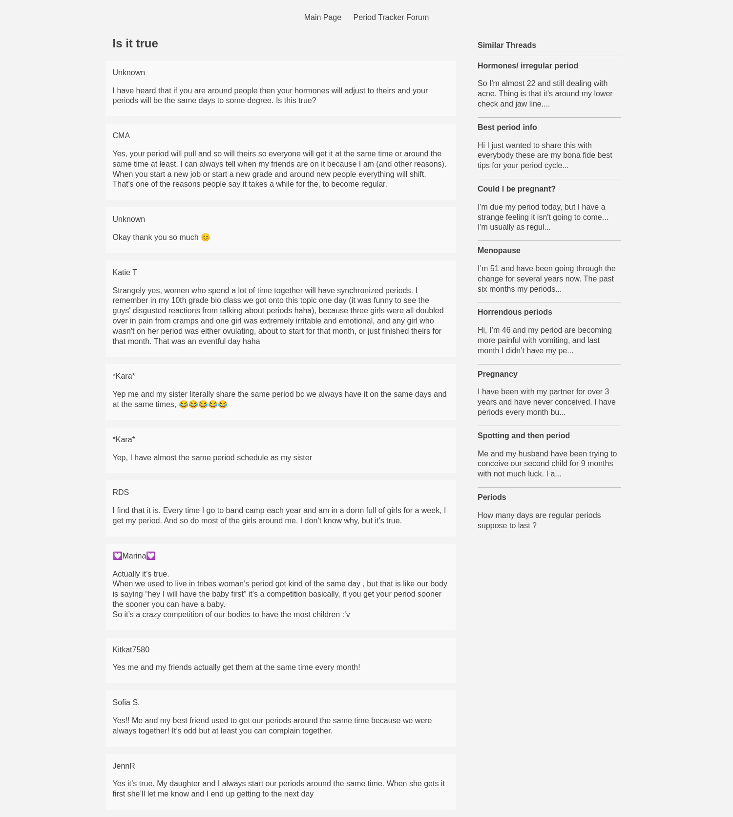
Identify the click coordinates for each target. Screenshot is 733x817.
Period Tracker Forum (391, 17)
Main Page (323, 17)
